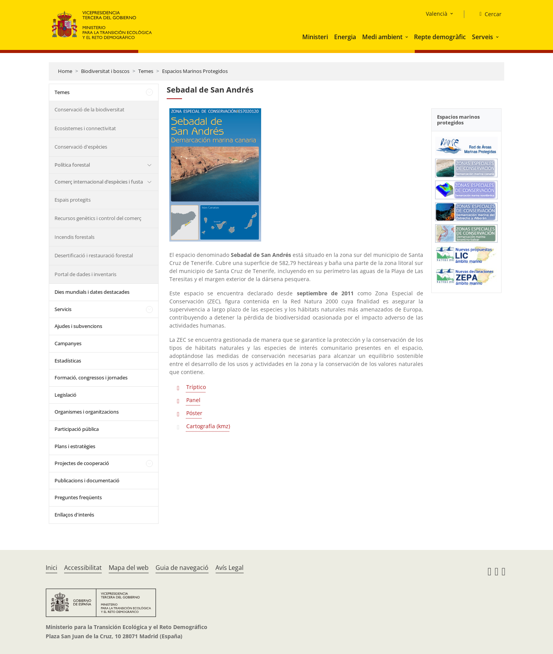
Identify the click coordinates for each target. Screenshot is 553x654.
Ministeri (315, 37)
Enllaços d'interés (74, 514)
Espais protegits (73, 199)
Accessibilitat (83, 567)
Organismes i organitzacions (87, 411)
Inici (51, 567)
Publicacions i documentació (87, 480)
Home (65, 71)
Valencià (436, 13)
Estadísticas (68, 360)
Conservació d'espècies (81, 146)
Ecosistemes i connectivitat (85, 128)
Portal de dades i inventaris (85, 274)
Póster (194, 413)
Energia (345, 37)
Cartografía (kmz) (208, 426)
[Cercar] (488, 14)
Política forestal (72, 164)
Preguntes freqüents (78, 497)
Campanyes (68, 343)
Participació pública (77, 429)
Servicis (63, 309)
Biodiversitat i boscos (105, 71)
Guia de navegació (182, 567)
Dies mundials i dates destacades (92, 291)
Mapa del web (129, 567)
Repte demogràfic (440, 37)
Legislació (65, 394)
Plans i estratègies (75, 446)
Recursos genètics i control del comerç (98, 218)
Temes (145, 71)
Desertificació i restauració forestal (94, 255)
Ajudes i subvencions (78, 326)
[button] (407, 36)
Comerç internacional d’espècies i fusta (99, 181)
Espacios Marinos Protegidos (195, 71)
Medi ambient (382, 37)
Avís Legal (229, 567)
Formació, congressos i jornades (91, 377)
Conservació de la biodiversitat (89, 109)
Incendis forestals (74, 236)
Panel (193, 400)
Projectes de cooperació (82, 463)
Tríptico (196, 387)
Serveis (482, 37)
